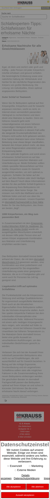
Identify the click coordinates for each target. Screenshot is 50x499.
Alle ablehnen (37, 487)
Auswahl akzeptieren (25, 495)
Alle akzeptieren (13, 487)
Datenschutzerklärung (26, 478)
